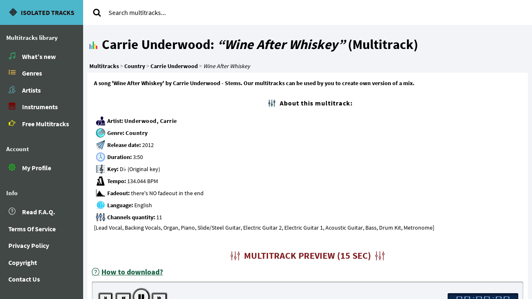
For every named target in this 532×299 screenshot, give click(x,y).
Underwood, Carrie (150, 121)
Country (137, 133)
